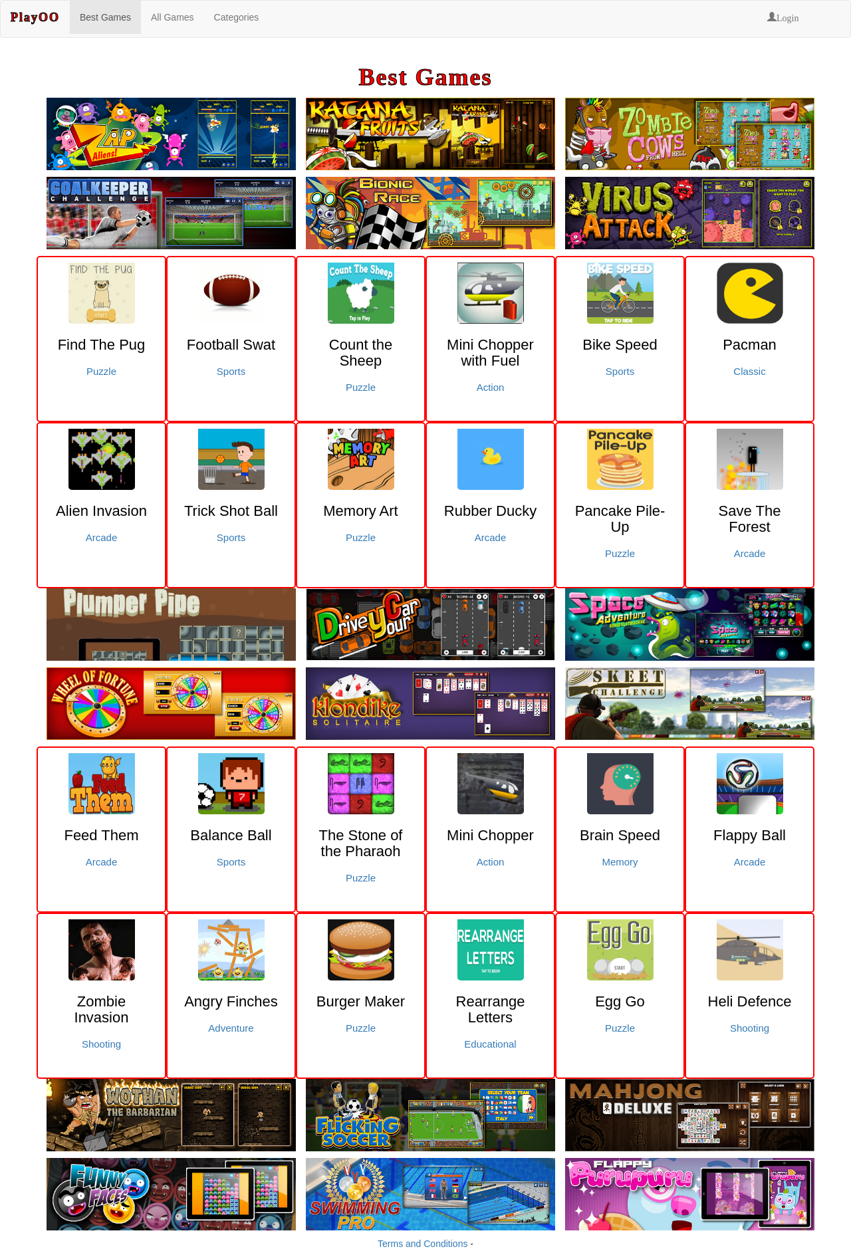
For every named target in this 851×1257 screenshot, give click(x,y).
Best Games (105, 17)
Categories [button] (236, 17)
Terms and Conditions (422, 1243)
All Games (172, 17)
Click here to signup (6, 1255)
